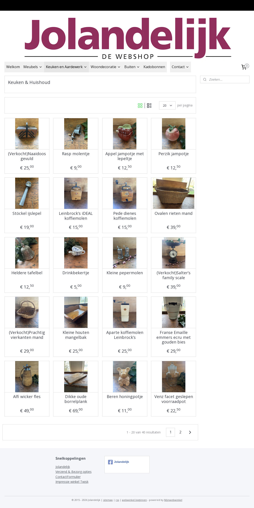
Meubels (32, 66)
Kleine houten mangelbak (76, 335)
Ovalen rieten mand (174, 213)
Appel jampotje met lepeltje (124, 156)
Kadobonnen (154, 66)
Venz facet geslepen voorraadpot (173, 399)
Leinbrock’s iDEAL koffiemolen (76, 216)
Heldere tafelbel (26, 272)
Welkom (13, 66)
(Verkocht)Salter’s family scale (173, 275)
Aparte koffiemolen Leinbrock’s (124, 335)
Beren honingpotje (125, 396)
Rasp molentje (76, 153)
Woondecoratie (106, 66)
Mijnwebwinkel (173, 500)
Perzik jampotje (173, 153)
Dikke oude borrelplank (75, 399)
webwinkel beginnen (134, 500)
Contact (180, 66)
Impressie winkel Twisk (71, 482)
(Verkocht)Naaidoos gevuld (27, 156)
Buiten (132, 66)
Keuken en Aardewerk (66, 66)
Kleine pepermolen (125, 272)
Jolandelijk (62, 467)
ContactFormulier (68, 477)
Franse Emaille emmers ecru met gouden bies (173, 337)
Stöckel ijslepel (26, 213)
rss (117, 500)
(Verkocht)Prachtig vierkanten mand (27, 335)
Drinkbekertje (75, 272)
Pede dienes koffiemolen (124, 216)
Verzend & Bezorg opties (73, 471)
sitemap (108, 500)
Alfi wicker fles (27, 396)
